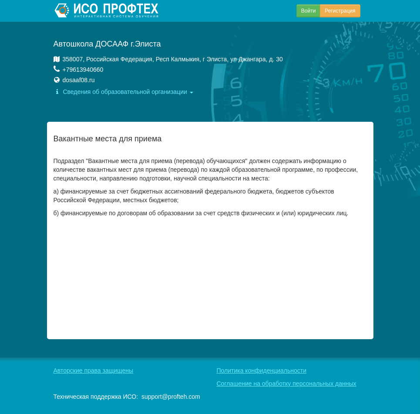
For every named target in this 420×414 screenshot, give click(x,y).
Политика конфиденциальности (262, 370)
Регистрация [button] (340, 11)
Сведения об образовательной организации (123, 91)
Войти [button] (308, 11)
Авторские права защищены (94, 370)
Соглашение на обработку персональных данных (286, 383)
